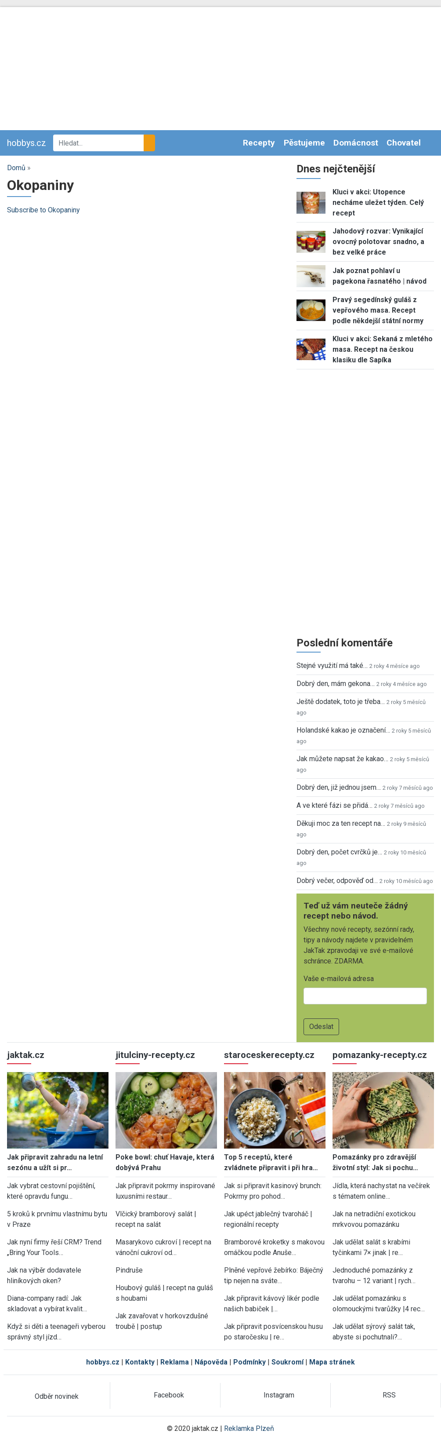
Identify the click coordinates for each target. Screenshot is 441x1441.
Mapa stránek (332, 1362)
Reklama (174, 1362)
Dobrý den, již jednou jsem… (338, 787)
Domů (16, 168)
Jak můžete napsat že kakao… (342, 759)
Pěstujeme (304, 143)
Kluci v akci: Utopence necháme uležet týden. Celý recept (378, 202)
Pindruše (129, 1270)
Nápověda (211, 1362)
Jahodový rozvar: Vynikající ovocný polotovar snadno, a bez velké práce (378, 241)
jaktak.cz (25, 1055)
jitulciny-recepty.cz (155, 1055)
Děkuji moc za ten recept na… (340, 823)
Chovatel (404, 143)
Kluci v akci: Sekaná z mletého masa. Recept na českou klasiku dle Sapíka (383, 349)
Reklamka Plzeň (249, 1428)
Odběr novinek (57, 1396)
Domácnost (355, 143)
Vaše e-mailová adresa (339, 978)
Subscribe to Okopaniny (43, 210)
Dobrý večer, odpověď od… (337, 880)
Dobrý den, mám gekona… (335, 683)
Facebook (169, 1395)
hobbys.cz (26, 143)
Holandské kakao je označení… (343, 730)
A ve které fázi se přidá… (334, 805)
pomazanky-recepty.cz (380, 1055)
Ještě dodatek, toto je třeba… (340, 701)
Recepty (259, 143)
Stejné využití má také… (332, 665)
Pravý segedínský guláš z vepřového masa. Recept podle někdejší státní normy (378, 310)
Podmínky (249, 1362)
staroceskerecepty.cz (269, 1055)
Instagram (279, 1395)
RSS (389, 1395)
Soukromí (287, 1362)
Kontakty (140, 1362)
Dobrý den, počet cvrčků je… (339, 852)
